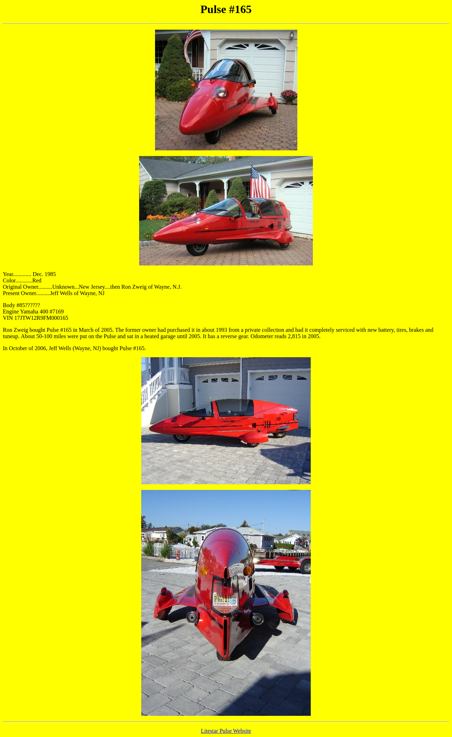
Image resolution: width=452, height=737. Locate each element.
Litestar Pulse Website (226, 731)
